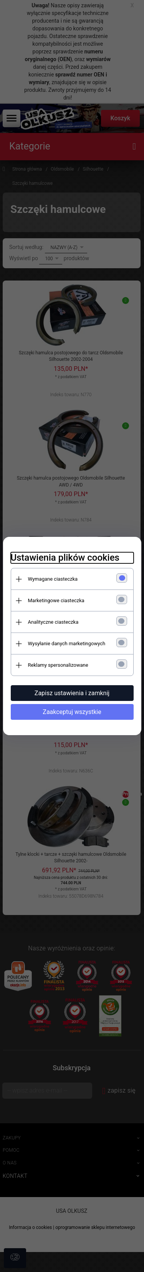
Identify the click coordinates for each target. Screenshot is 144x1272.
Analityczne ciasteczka (53, 622)
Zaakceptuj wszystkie (72, 712)
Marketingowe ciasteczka (56, 600)
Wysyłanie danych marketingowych (67, 643)
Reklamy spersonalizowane (58, 665)
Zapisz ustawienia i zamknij (72, 693)
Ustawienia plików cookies (65, 557)
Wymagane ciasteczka (53, 579)
